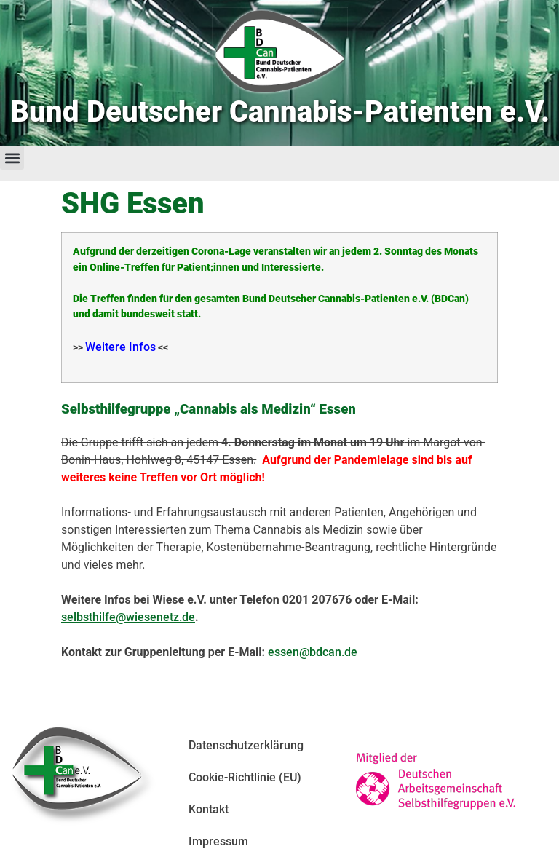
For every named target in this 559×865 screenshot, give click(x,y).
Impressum (218, 841)
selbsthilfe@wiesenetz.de (128, 617)
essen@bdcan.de (312, 652)
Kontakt (209, 809)
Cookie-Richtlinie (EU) (245, 777)
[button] (12, 158)
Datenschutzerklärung (246, 745)
